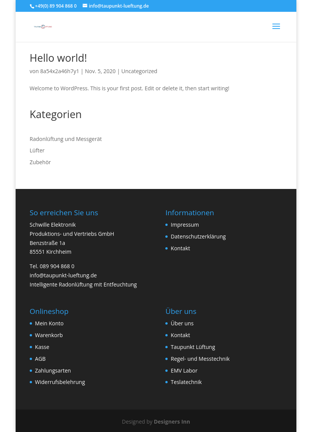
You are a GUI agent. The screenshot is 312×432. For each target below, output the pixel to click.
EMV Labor (184, 370)
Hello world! (58, 58)
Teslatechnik (186, 382)
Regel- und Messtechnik (200, 358)
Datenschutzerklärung (198, 236)
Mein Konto (49, 323)
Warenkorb (49, 335)
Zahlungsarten (53, 370)
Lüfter (37, 150)
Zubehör (40, 162)
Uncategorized (139, 71)
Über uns (182, 323)
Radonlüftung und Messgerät (66, 138)
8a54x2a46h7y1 (59, 71)
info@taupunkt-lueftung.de (63, 275)
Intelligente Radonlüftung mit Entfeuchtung (83, 284)
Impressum (185, 224)
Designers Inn (172, 421)
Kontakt (180, 248)
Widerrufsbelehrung (60, 382)
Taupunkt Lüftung (193, 346)
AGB (40, 358)
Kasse (42, 346)
